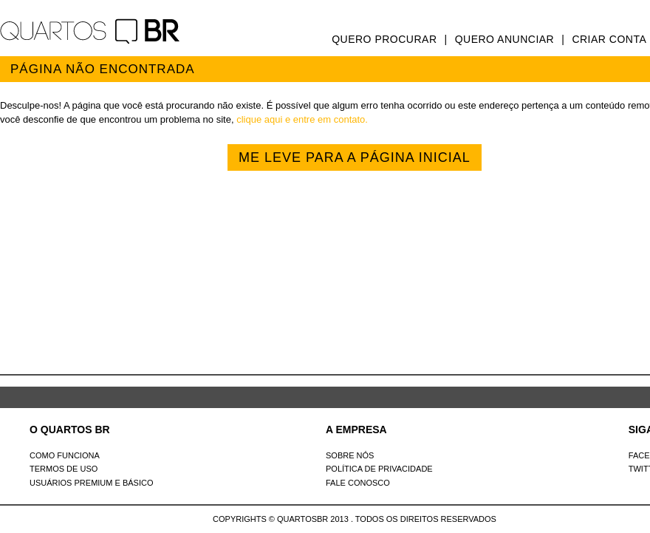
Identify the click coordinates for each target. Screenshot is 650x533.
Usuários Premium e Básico (91, 482)
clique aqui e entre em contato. (302, 119)
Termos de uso (64, 468)
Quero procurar (384, 39)
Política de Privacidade (379, 468)
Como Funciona (65, 455)
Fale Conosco (358, 482)
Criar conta (609, 39)
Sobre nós (350, 455)
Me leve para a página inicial (355, 157)
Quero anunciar (505, 39)
